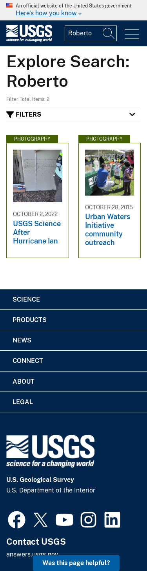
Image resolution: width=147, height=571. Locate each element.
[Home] (29, 40)
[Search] (109, 33)
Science (26, 299)
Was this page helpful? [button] (76, 563)
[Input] (91, 33)
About (23, 381)
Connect (28, 360)
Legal (23, 402)
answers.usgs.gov (32, 554)
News (22, 340)
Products (30, 320)
